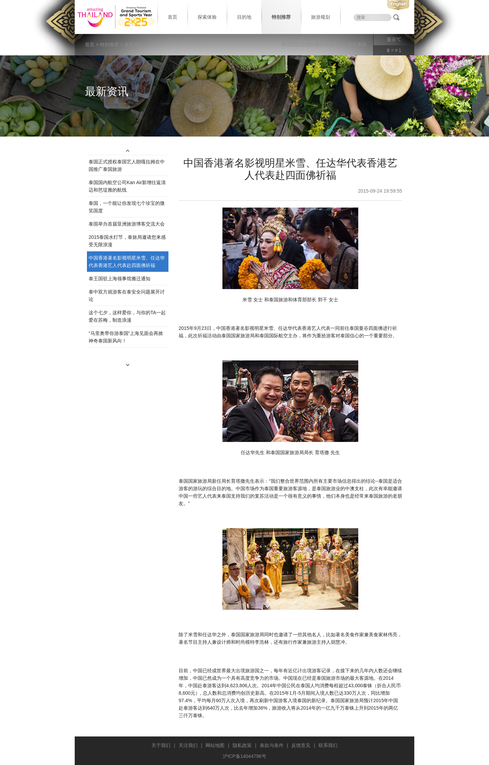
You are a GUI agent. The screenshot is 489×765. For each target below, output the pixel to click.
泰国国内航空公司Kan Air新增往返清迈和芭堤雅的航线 (127, 186)
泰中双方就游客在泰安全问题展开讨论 (127, 295)
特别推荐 (281, 17)
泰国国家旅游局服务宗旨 (308, 44)
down (127, 365)
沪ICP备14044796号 (244, 756)
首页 (172, 17)
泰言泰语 (356, 44)
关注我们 (188, 745)
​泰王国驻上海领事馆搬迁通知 (119, 278)
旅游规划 (320, 17)
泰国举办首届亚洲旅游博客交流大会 (127, 224)
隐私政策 (242, 745)
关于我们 (160, 745)
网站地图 (214, 745)
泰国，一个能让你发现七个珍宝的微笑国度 (127, 206)
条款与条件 (272, 745)
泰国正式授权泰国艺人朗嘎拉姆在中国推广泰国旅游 (127, 165)
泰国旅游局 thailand (115, 17)
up (127, 151)
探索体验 (207, 17)
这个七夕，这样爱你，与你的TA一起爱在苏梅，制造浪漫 (127, 316)
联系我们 (328, 745)
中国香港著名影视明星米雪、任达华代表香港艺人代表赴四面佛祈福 (127, 261)
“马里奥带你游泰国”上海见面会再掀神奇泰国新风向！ (126, 337)
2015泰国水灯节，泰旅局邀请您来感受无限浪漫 (127, 240)
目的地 (244, 17)
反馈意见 (300, 745)
